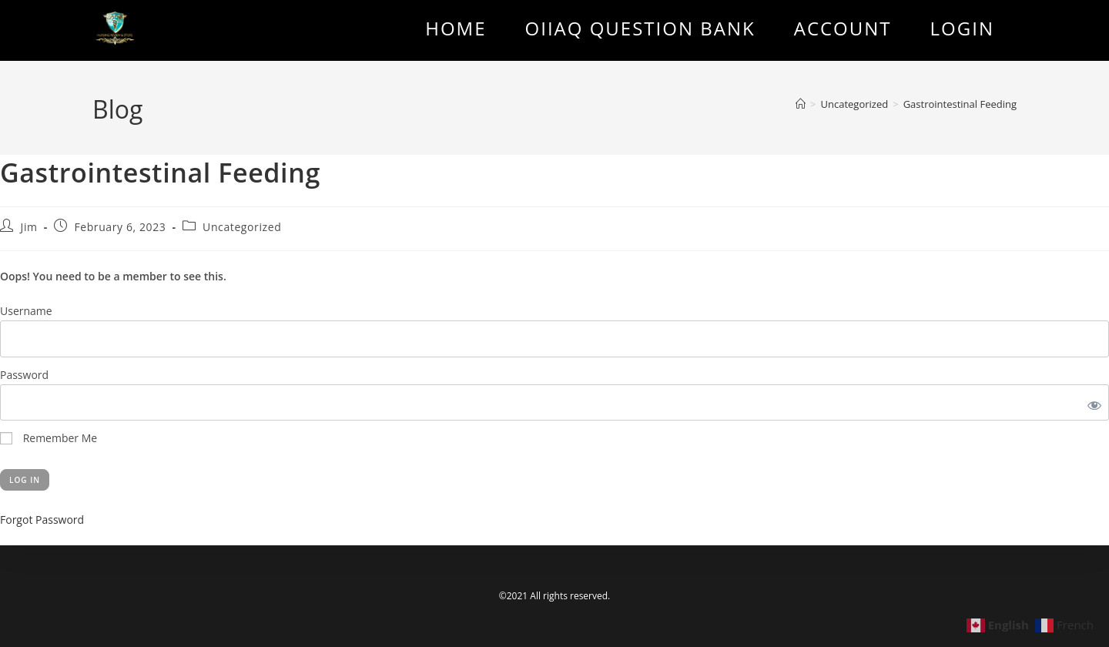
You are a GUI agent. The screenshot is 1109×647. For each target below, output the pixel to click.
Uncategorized (242, 227)
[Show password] (1091, 402)
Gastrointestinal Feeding (960, 104)
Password (24, 374)
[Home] (801, 104)
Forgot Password (42, 519)
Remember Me (48, 438)
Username (26, 310)
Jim (29, 227)
